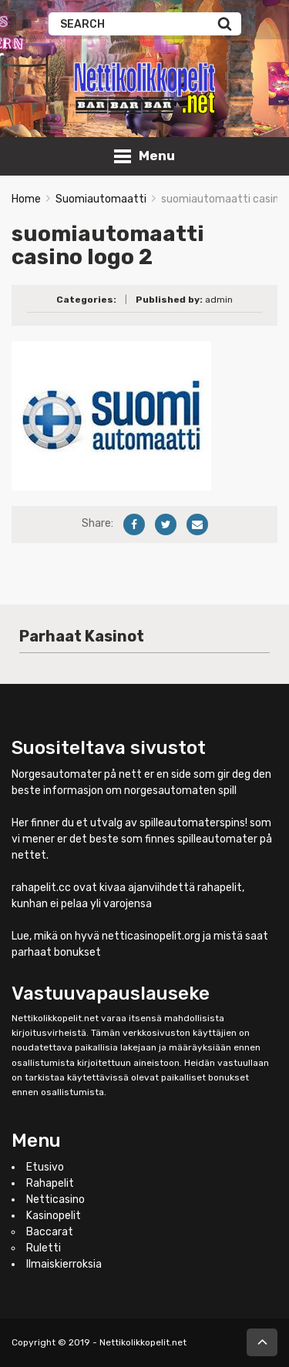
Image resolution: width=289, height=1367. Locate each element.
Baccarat (49, 1231)
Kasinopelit (53, 1215)
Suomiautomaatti (100, 199)
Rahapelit (50, 1183)
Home (26, 199)
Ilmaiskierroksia (64, 1264)
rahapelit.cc (41, 887)
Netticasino (55, 1199)
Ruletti (43, 1248)
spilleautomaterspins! (193, 822)
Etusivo (45, 1167)
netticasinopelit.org (151, 936)
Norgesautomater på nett (77, 774)
